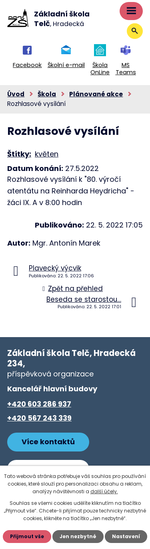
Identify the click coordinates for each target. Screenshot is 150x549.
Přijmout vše (27, 536)
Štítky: (19, 154)
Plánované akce (96, 94)
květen (46, 154)
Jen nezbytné (78, 536)
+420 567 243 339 (39, 418)
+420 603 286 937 (39, 404)
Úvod (15, 94)
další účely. (104, 491)
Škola (47, 94)
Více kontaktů (48, 442)
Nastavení (126, 536)
